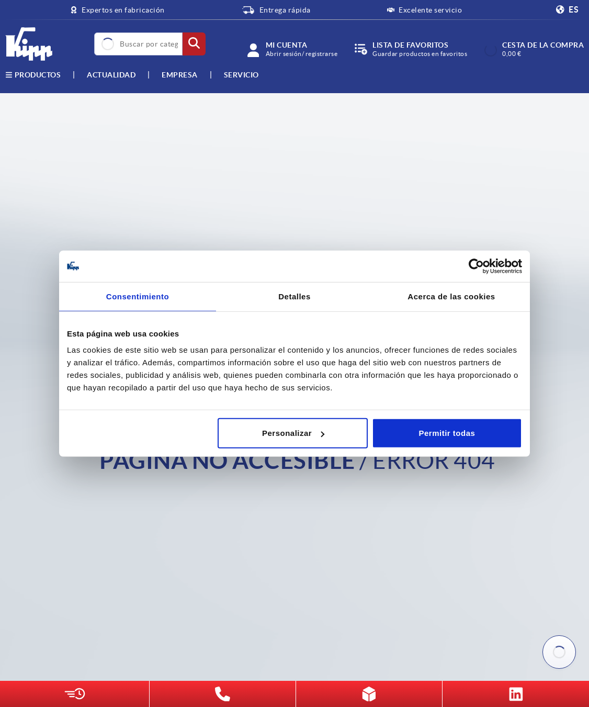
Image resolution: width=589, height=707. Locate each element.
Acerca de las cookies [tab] (451, 295)
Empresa (180, 74)
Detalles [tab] (294, 295)
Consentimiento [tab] (137, 295)
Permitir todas (447, 433)
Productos (33, 74)
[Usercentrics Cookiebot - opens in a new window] (476, 266)
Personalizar (293, 433)
